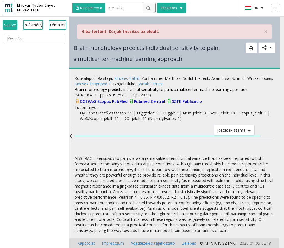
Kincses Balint (126, 78)
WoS (92, 101)
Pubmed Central (150, 101)
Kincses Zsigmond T (93, 83)
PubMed (120, 101)
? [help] (275, 8)
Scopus (104, 101)
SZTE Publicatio (187, 101)
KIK (217, 243)
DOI (84, 101)
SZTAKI (229, 243)
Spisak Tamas (150, 83)
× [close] (265, 32)
